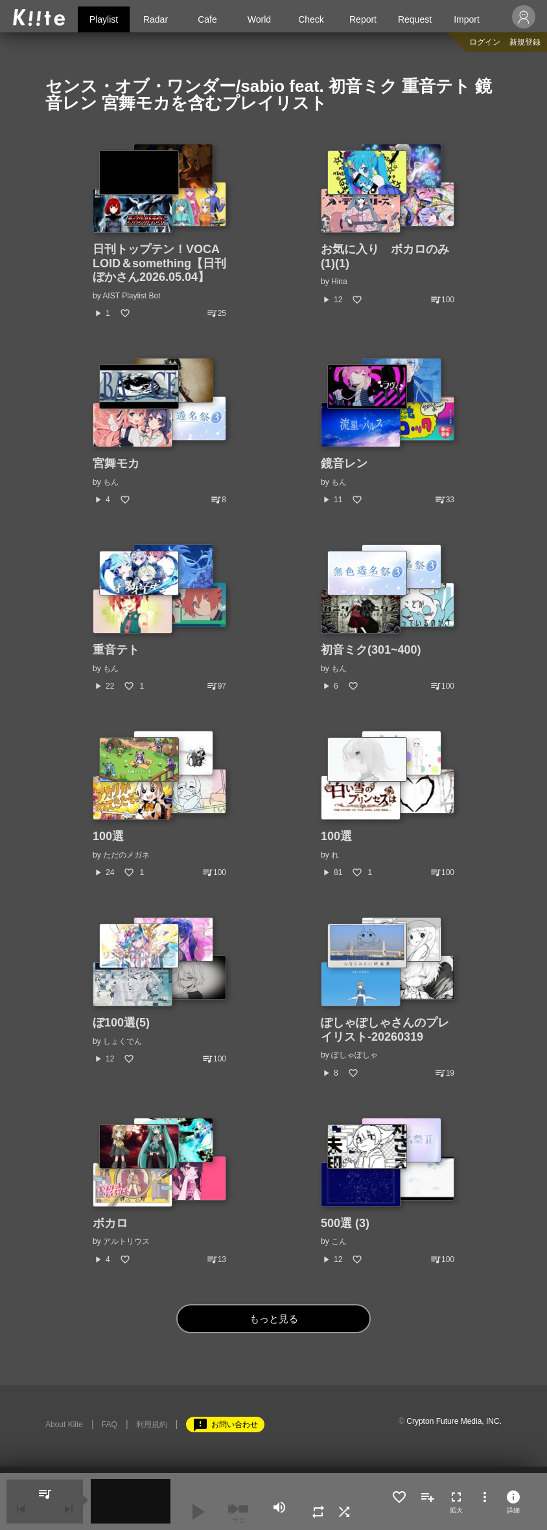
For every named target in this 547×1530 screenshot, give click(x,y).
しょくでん (122, 1041)
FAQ (109, 1424)
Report (363, 19)
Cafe (207, 19)
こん (339, 1241)
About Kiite (64, 1424)
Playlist (103, 19)
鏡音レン (344, 463)
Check (311, 19)
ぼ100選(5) (121, 1022)
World (259, 19)
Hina (339, 281)
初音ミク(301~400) (371, 649)
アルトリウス (126, 1241)
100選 (108, 836)
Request (415, 19)
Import (467, 19)
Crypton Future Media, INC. (454, 1421)
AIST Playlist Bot (131, 295)
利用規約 (151, 1424)
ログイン (484, 42)
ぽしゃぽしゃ (354, 1054)
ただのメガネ (126, 854)
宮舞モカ (116, 463)
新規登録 (525, 42)
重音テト (116, 649)
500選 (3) (345, 1223)
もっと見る (274, 1318)
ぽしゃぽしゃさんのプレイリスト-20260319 (385, 1029)
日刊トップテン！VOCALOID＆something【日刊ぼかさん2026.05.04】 (159, 263)
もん (111, 482)
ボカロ (110, 1223)
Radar (155, 19)
